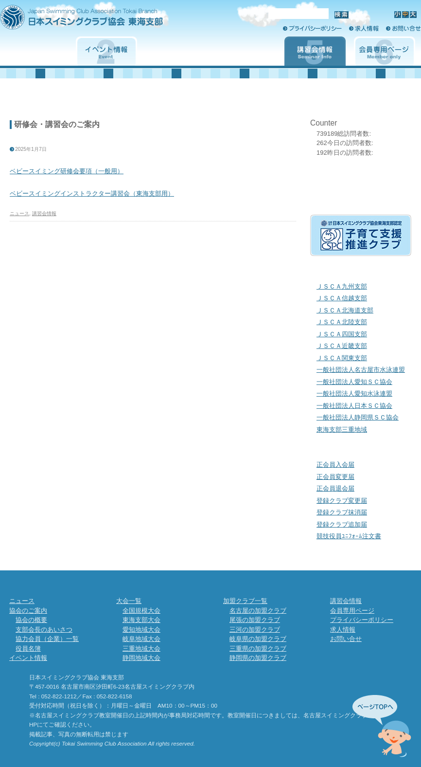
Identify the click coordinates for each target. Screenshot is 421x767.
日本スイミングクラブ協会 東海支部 (98, 21)
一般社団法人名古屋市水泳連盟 (360, 369)
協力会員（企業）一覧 (47, 638)
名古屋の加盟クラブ (257, 610)
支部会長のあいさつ (44, 629)
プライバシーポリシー (312, 28)
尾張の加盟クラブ (254, 619)
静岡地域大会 (141, 657)
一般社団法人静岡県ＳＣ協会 (357, 417)
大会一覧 (176, 51)
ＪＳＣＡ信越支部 (341, 298)
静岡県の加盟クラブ (257, 657)
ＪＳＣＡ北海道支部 (344, 310)
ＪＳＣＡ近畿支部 (341, 345)
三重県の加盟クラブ (257, 648)
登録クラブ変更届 (341, 500)
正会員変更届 (335, 476)
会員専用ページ (384, 51)
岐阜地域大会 (141, 638)
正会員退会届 (335, 488)
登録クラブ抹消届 (341, 512)
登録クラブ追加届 (341, 524)
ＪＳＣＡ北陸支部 (341, 322)
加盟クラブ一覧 (245, 51)
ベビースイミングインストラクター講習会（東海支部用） (92, 193)
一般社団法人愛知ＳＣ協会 (354, 381)
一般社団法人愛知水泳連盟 (354, 393)
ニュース (19, 213)
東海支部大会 (141, 619)
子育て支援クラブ (360, 235)
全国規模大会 (141, 610)
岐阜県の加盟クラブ (257, 638)
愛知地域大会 (141, 629)
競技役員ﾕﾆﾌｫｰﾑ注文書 (348, 536)
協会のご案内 (37, 51)
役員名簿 (28, 648)
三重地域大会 (141, 648)
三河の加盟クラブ (254, 629)
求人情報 (364, 28)
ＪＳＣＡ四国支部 (341, 334)
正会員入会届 (335, 464)
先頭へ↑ (381, 726)
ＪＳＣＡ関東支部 (341, 358)
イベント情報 (106, 51)
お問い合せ (403, 28)
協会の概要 (31, 619)
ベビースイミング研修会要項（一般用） (66, 171)
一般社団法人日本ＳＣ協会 (354, 405)
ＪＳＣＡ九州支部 (341, 286)
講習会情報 (315, 51)
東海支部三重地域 (341, 429)
